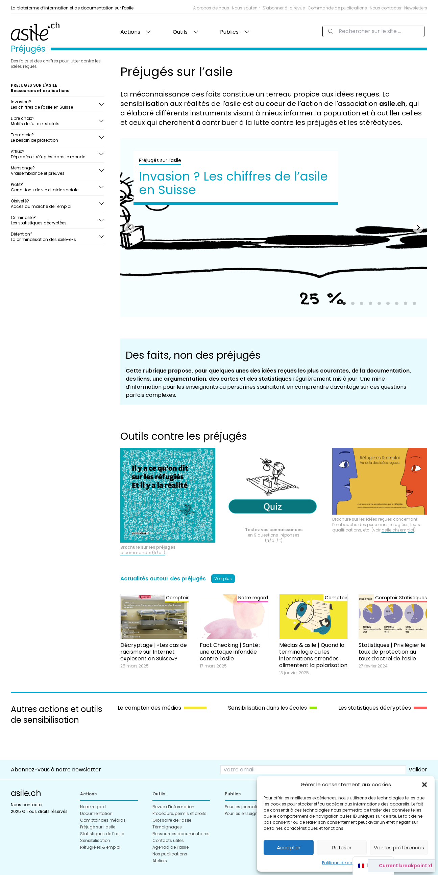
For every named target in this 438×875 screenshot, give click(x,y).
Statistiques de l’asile (102, 834)
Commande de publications (337, 8)
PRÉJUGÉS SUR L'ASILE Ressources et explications (40, 87)
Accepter (288, 847)
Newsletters (415, 8)
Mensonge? (55, 170)
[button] (424, 784)
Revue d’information (173, 807)
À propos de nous (211, 8)
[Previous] (129, 227)
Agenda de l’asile (170, 847)
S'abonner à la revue (284, 8)
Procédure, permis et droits (179, 813)
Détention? (55, 236)
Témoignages (167, 827)
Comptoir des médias (103, 820)
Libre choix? (55, 121)
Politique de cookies (342, 863)
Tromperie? (55, 137)
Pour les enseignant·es (247, 813)
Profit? (55, 187)
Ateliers (159, 861)
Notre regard (93, 807)
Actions (130, 32)
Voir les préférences (399, 847)
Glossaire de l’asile (171, 820)
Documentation (96, 813)
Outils (180, 32)
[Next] (417, 227)
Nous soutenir (246, 8)
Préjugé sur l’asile (97, 827)
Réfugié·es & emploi (100, 847)
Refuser (341, 847)
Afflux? (55, 154)
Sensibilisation (95, 840)
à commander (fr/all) (142, 552)
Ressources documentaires (181, 834)
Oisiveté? (55, 203)
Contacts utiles (168, 840)
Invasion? (55, 104)
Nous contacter (386, 8)
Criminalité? (55, 220)
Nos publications (169, 854)
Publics (229, 32)
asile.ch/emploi (398, 530)
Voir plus (223, 578)
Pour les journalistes (245, 807)
